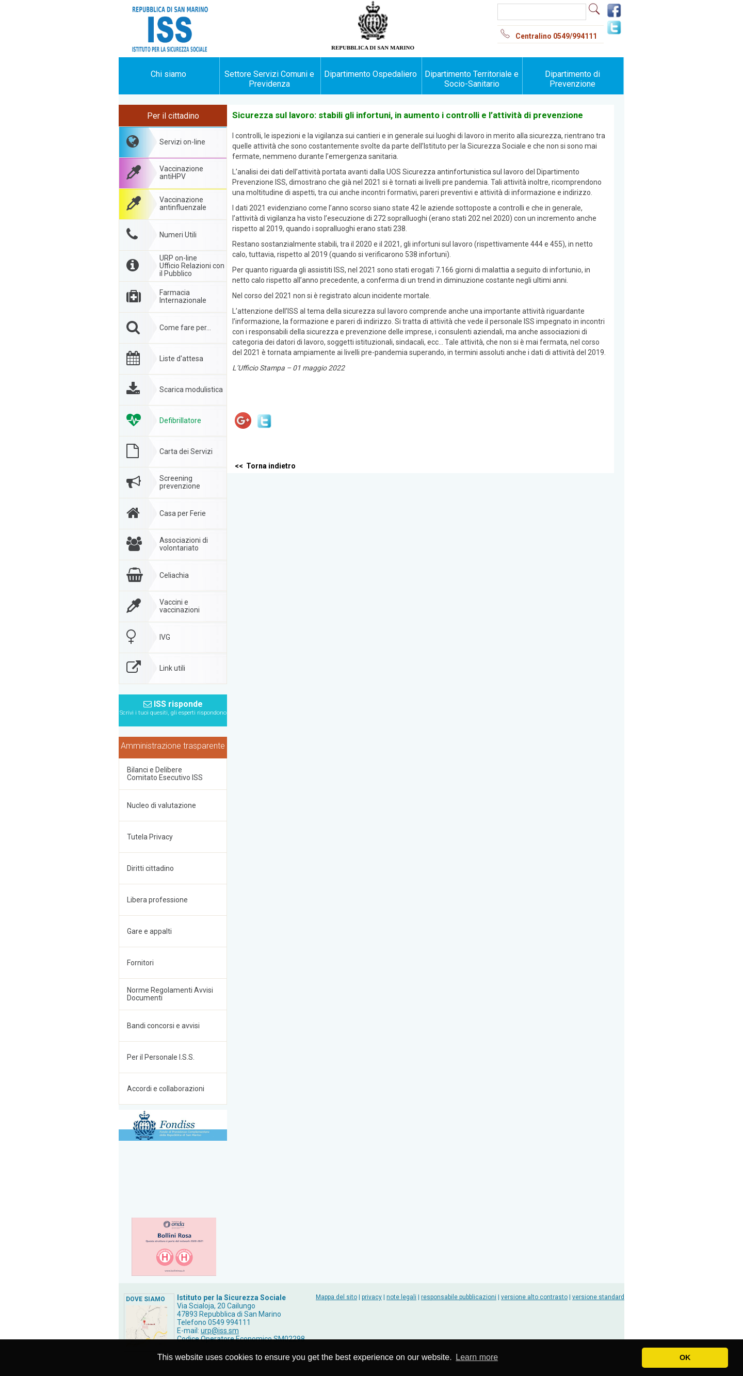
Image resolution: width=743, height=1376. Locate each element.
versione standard (598, 1297)
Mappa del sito (336, 1297)
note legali (401, 1297)
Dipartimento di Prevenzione (572, 79)
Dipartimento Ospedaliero (370, 74)
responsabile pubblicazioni (458, 1297)
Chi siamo (168, 74)
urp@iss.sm (220, 1330)
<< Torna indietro (265, 466)
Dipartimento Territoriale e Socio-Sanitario (472, 79)
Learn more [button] (477, 1357)
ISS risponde (173, 705)
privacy (372, 1297)
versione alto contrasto (534, 1297)
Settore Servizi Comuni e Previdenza (269, 79)
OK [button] (685, 1357)
